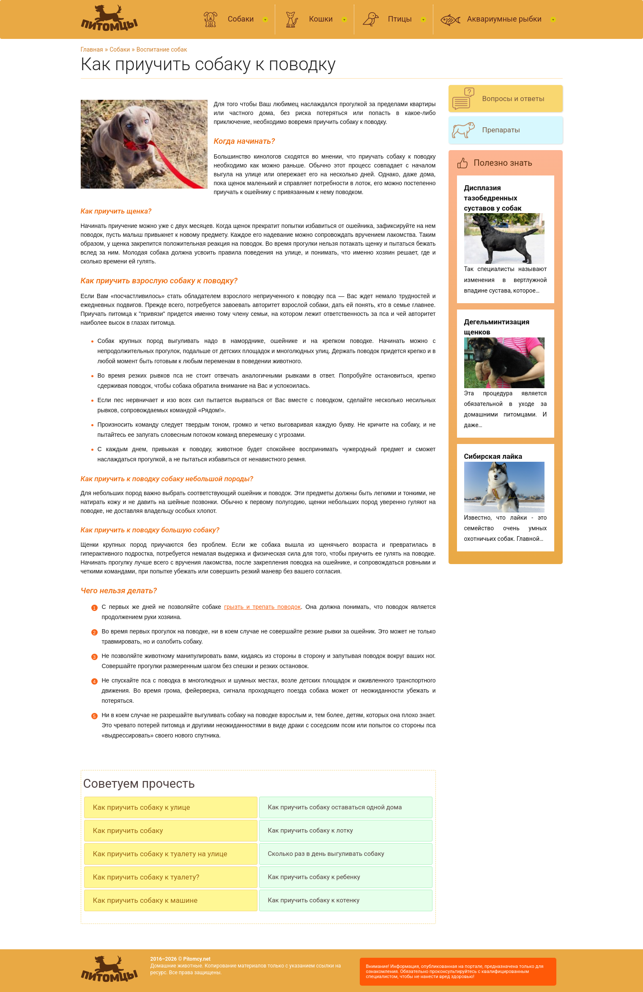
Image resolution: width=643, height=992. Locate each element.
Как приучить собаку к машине (145, 900)
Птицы (401, 18)
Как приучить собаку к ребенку (314, 877)
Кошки (322, 18)
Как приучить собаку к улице (141, 807)
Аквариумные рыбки (505, 18)
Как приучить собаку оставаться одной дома (335, 807)
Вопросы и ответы (513, 98)
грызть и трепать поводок (262, 606)
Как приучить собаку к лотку (310, 830)
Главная (92, 49)
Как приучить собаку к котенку (314, 900)
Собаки (242, 18)
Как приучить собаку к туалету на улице (160, 854)
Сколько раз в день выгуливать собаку (326, 854)
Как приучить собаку (128, 830)
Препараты (501, 130)
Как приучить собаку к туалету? (146, 877)
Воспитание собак (162, 49)
